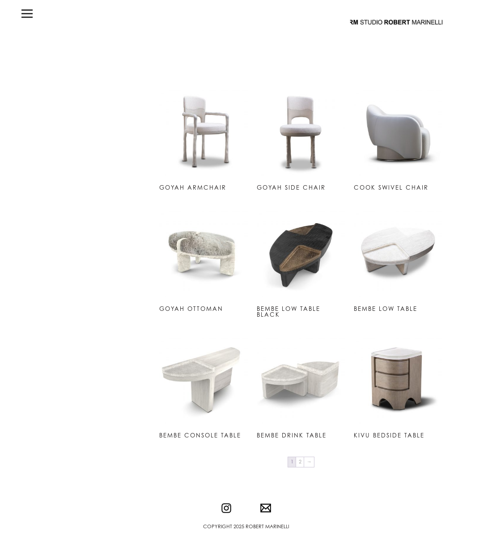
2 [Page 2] (300, 461)
